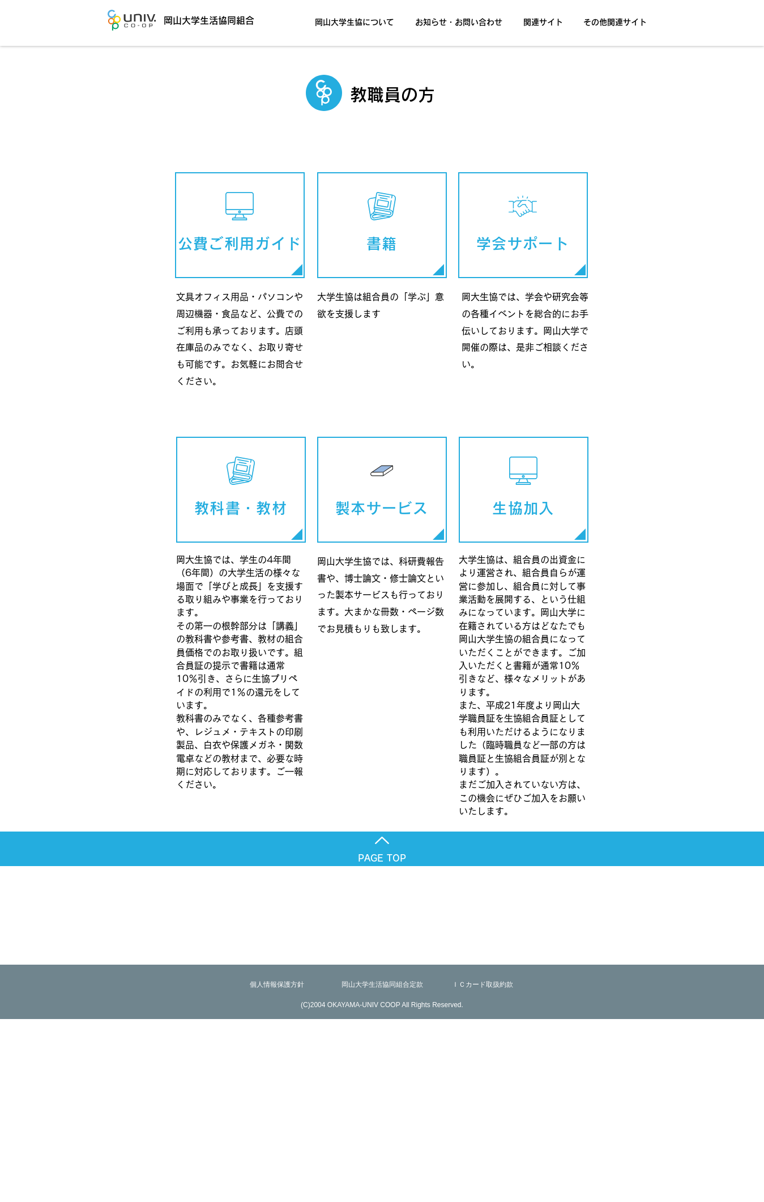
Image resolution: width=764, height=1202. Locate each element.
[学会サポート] (523, 225)
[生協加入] (523, 490)
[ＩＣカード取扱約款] (482, 985)
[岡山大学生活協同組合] (193, 20)
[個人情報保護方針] (277, 985)
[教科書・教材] (241, 490)
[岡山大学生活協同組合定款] (382, 985)
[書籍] (382, 225)
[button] (358, 17)
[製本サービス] (382, 490)
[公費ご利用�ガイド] (240, 225)
